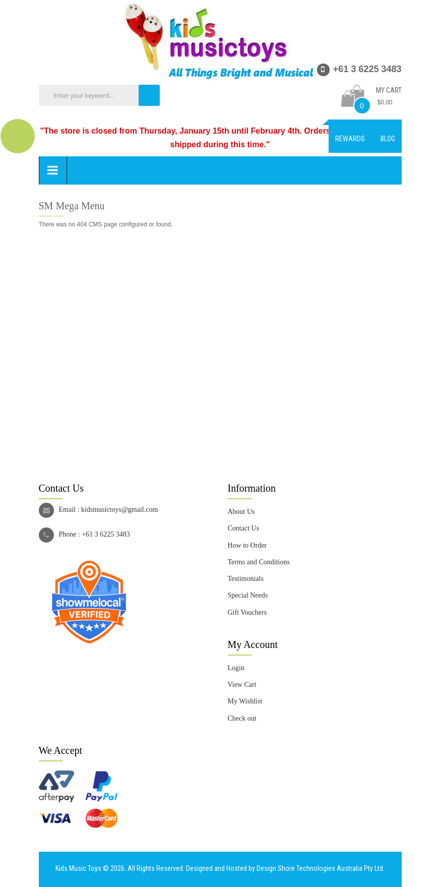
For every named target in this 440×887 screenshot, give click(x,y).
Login (236, 668)
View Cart (242, 684)
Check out (242, 718)
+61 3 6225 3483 (106, 534)
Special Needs (248, 595)
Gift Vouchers (247, 612)
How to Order (247, 545)
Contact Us (244, 528)
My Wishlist (245, 701)
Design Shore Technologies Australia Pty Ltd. (321, 868)
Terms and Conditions (259, 562)
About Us (241, 511)
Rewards (350, 139)
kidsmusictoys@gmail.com (119, 509)
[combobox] (102, 95)
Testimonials (246, 578)
